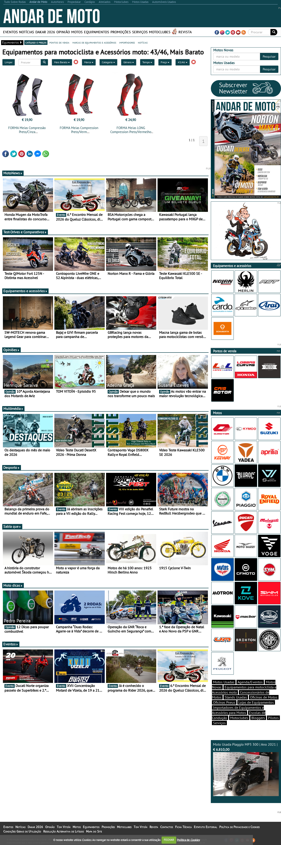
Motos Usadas (223, 682)
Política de (188, 840)
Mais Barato (62, 62)
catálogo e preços (35, 42)
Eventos (10, 32)
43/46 (182, 62)
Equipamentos (96, 32)
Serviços (140, 32)
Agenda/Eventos (250, 682)
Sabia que (12, 526)
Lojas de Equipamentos (256, 702)
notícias (143, 42)
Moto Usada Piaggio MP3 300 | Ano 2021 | (246, 769)
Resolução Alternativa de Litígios (63, 831)
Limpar (8, 62)
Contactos (166, 827)
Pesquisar (269, 56)
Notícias (26, 32)
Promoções (121, 32)
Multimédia (13, 408)
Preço (165, 62)
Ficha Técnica (183, 827)
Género (128, 62)
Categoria (108, 62)
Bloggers (258, 718)
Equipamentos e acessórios (25, 291)
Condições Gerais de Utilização (22, 831)
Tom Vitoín (63, 827)
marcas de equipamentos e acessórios (94, 42)
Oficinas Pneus (224, 702)
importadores (127, 42)
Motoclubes (159, 32)
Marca (88, 62)
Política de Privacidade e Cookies (239, 827)
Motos (77, 32)
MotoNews (13, 173)
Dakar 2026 (45, 32)
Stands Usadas (236, 697)
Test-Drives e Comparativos (25, 232)
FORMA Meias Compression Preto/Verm (79, 130)
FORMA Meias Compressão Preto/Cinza (27, 130)
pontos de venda (59, 42)
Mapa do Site (94, 831)
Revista (185, 32)
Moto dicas (13, 585)
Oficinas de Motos (263, 697)
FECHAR (169, 840)
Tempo (147, 62)
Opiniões (11, 350)
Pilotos (273, 718)
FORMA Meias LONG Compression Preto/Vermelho (130, 130)
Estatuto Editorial (205, 827)
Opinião (63, 32)
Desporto (11, 467)
